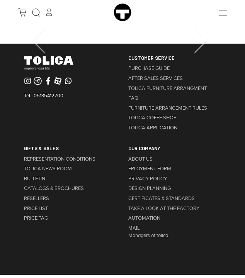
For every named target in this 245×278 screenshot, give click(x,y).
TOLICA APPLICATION (152, 128)
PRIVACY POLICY (147, 178)
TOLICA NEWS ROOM (48, 168)
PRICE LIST (36, 208)
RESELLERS (36, 198)
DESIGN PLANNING (149, 188)
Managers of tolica (148, 235)
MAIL (134, 228)
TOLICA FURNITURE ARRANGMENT (167, 88)
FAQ (133, 98)
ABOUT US (140, 159)
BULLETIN (34, 178)
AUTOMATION (144, 218)
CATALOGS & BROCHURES (54, 188)
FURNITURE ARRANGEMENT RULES (167, 108)
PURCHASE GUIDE (149, 68)
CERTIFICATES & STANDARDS (161, 198)
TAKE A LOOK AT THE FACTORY (163, 208)
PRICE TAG (36, 218)
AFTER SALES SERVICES (155, 78)
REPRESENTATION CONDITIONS (59, 159)
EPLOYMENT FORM (149, 168)
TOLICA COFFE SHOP (152, 117)
